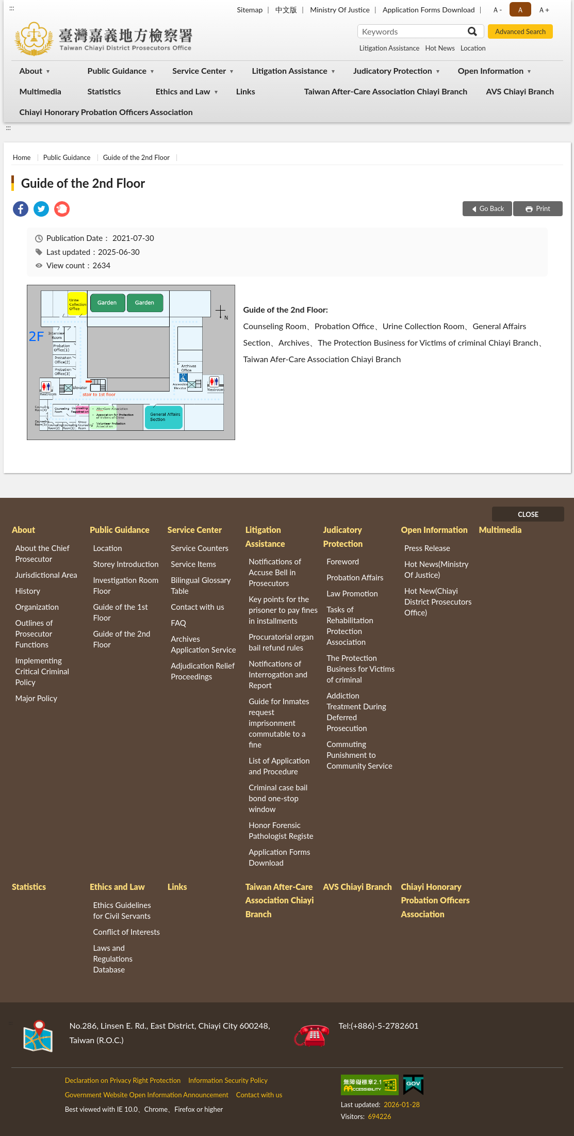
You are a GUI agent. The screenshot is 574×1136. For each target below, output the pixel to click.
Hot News (440, 48)
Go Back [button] (492, 208)
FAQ (178, 622)
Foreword (342, 561)
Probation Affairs (354, 577)
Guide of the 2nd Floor (136, 157)
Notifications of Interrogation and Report (278, 674)
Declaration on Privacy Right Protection (123, 1080)
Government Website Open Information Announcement (146, 1095)
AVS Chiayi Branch (520, 91)
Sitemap (250, 9)
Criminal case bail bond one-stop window (278, 798)
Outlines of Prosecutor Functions (34, 633)
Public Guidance (117, 70)
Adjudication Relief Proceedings (203, 671)
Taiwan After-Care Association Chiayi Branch (386, 91)
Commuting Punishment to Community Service (359, 754)
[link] (20, 210)
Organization (37, 606)
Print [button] (542, 208)
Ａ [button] (520, 9)
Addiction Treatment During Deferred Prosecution (356, 712)
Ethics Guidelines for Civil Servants (122, 910)
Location (473, 48)
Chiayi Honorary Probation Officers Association (106, 112)
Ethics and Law (183, 91)
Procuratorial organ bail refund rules (281, 642)
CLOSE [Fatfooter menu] (528, 514)
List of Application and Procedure (279, 766)
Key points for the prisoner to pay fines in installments (283, 609)
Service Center (199, 70)
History (27, 590)
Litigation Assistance (389, 48)
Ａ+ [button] (543, 9)
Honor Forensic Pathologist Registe (281, 830)
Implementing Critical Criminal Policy (42, 671)
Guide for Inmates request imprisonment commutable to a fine (279, 722)
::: (11, 8)
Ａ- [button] (497, 9)
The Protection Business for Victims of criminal (360, 668)
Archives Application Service (203, 644)
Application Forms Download (429, 9)
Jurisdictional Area (46, 574)
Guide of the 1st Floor (120, 612)
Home (22, 157)
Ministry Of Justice (340, 9)
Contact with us (197, 606)
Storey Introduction (125, 564)
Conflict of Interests (126, 931)
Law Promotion (352, 593)
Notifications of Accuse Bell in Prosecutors (275, 572)
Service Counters (199, 548)
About (31, 70)
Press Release (427, 548)
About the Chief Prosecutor (42, 553)
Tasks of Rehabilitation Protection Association (349, 625)
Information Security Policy (228, 1080)
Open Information (490, 70)
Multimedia (40, 91)
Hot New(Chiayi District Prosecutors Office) (437, 601)
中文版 (286, 9)
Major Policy (36, 698)
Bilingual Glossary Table (201, 585)
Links (245, 91)
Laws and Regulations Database (113, 958)
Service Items (193, 564)
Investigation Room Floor (125, 585)
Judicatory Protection (392, 70)
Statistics (104, 91)
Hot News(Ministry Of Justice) (436, 569)
